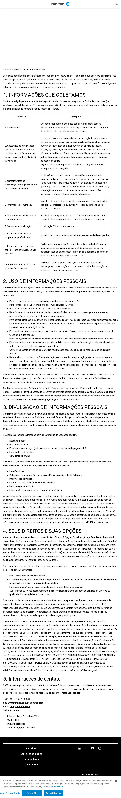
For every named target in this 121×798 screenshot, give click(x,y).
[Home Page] (61, 4)
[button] (117, 4)
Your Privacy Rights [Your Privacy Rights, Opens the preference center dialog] (10, 793)
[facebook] (86, 748)
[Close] (115, 781)
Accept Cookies (54, 793)
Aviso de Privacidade (74, 75)
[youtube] (92, 748)
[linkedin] (79, 748)
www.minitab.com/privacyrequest (25, 702)
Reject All (32, 793)
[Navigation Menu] (4, 4)
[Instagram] (99, 748)
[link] (31, 748)
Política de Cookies (97, 522)
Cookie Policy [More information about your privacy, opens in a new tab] (56, 787)
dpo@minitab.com (20, 706)
